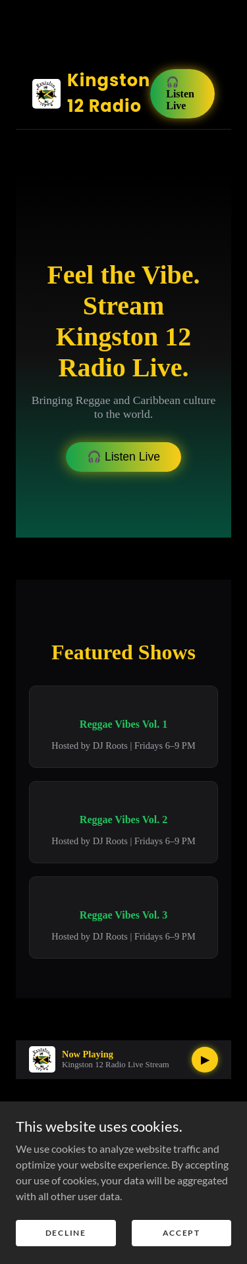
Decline (65, 1233)
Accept (181, 1233)
